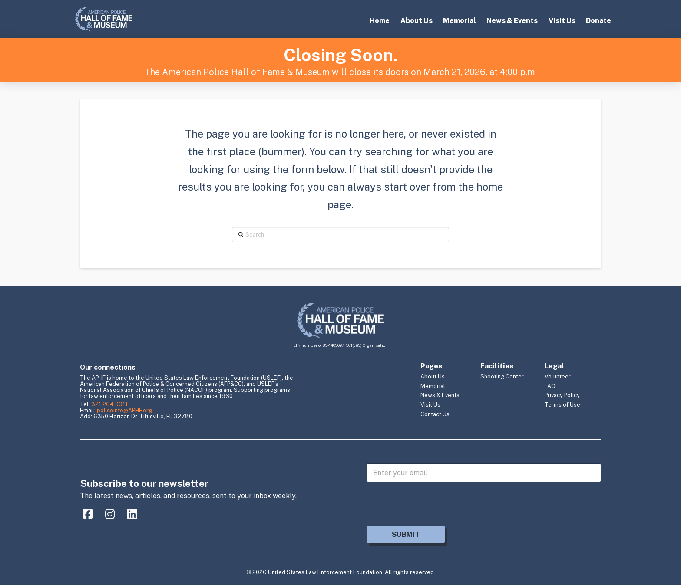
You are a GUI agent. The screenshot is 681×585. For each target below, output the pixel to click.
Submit (405, 534)
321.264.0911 (109, 404)
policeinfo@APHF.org (124, 410)
